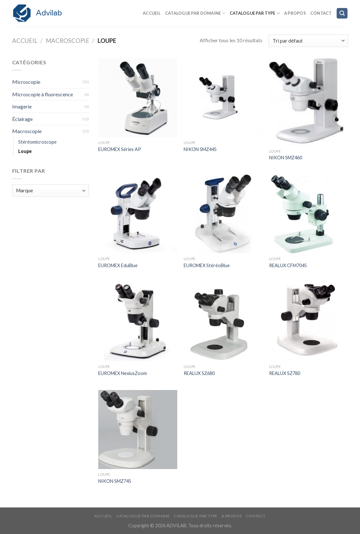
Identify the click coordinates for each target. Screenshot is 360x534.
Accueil (152, 13)
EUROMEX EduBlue (118, 265)
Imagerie (22, 106)
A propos (295, 13)
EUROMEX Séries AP (119, 149)
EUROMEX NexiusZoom (122, 373)
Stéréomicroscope (37, 142)
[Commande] (308, 41)
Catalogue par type (255, 13)
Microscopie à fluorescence (42, 94)
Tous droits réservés (209, 525)
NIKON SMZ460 (285, 157)
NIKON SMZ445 (200, 149)
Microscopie (26, 82)
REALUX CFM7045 (288, 265)
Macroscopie (67, 40)
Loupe (25, 151)
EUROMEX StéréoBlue (207, 265)
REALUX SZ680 (199, 373)
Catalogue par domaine (195, 13)
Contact (321, 13)
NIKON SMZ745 (114, 481)
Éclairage (22, 119)
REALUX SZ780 (284, 373)
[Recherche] (342, 13)
